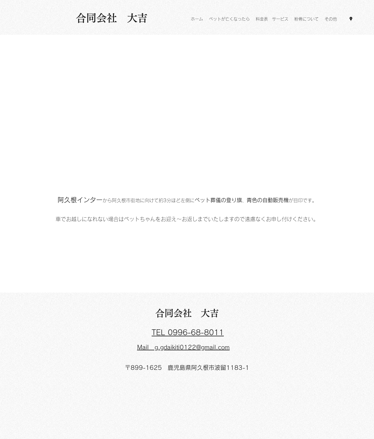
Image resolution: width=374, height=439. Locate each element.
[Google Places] (351, 19)
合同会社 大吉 (187, 313)
